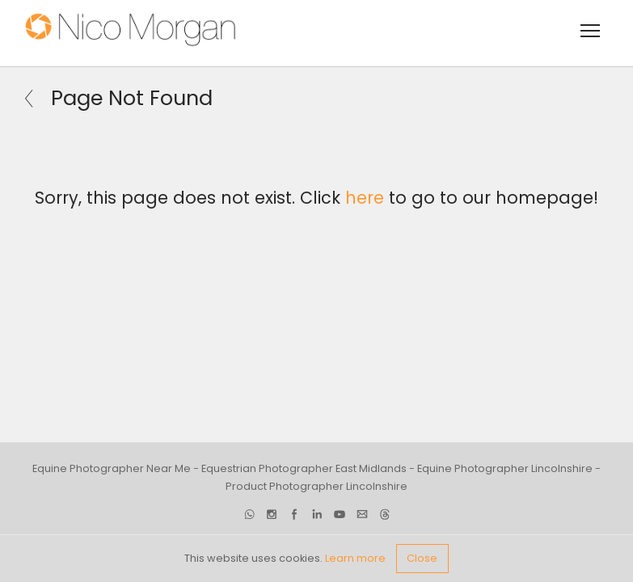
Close (422, 558)
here (364, 197)
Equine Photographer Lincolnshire (505, 468)
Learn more (355, 558)
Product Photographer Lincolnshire (316, 487)
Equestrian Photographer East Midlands (304, 468)
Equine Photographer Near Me (111, 468)
